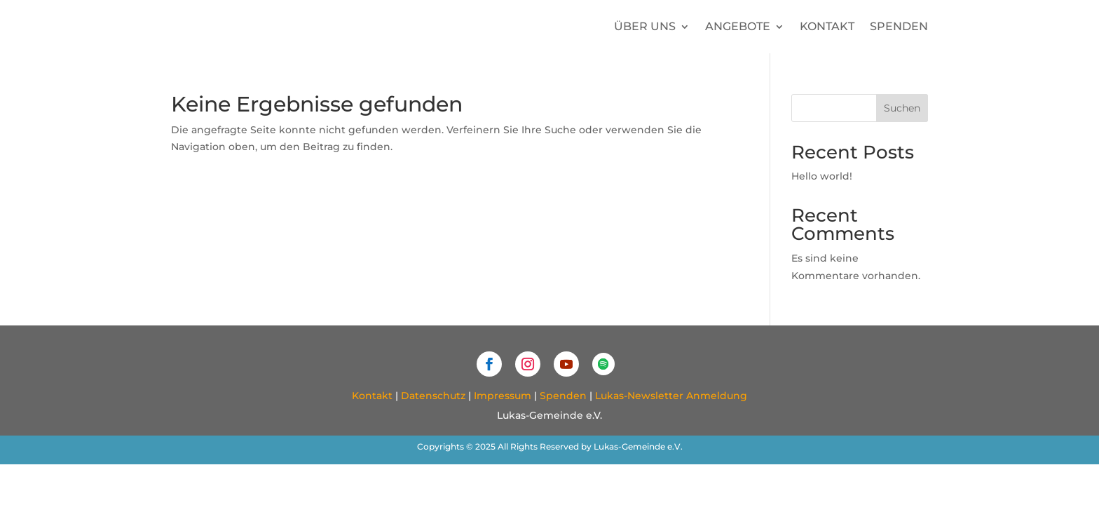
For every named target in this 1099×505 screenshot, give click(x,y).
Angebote (737, 26)
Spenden (899, 26)
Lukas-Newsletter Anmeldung (671, 395)
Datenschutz (433, 395)
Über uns (645, 26)
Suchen (902, 108)
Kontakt (827, 26)
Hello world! (821, 176)
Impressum (502, 395)
